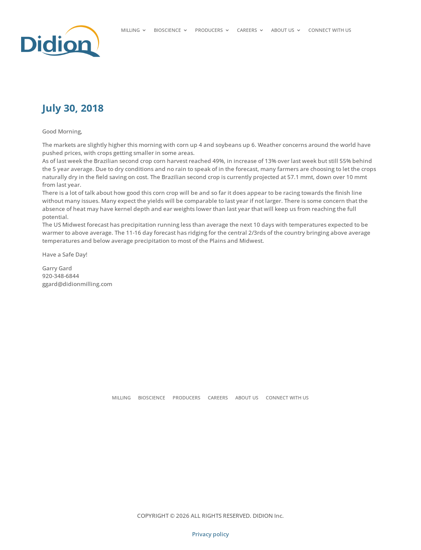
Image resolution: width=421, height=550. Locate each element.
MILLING (130, 30)
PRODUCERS (209, 30)
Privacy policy (210, 534)
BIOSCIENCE (167, 30)
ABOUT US (282, 30)
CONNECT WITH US (329, 30)
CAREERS (247, 30)
